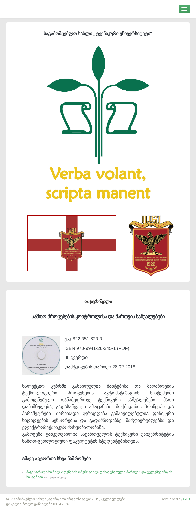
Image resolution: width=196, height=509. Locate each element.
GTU (186, 499)
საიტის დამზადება (15, 496)
